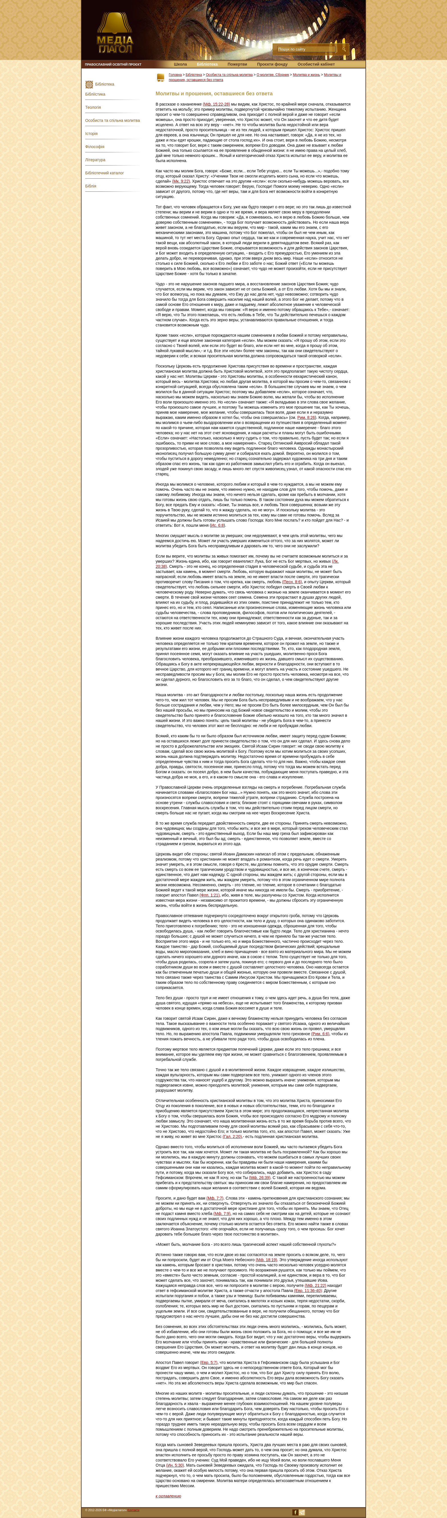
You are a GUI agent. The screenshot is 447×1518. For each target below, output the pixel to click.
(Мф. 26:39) (259, 1177)
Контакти (133, 1510)
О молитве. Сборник (273, 75)
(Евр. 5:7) (209, 1362)
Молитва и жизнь (306, 75)
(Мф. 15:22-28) (216, 104)
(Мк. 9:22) (181, 181)
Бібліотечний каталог (104, 173)
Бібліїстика (95, 94)
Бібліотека (207, 64)
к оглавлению (168, 1496)
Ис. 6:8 (217, 525)
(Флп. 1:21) (210, 895)
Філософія (94, 146)
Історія (91, 133)
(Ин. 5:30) (175, 1465)
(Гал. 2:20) (232, 1136)
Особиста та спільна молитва (229, 75)
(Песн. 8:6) (292, 582)
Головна (175, 75)
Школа (180, 64)
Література (95, 160)
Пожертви (237, 64)
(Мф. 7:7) (215, 1198)
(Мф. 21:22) (315, 1285)
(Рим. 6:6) (320, 1033)
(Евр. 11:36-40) (308, 1290)
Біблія (90, 186)
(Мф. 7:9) (222, 1213)
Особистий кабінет (316, 64)
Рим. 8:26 (306, 417)
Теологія (93, 107)
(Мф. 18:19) (266, 1259)
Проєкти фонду (272, 64)
